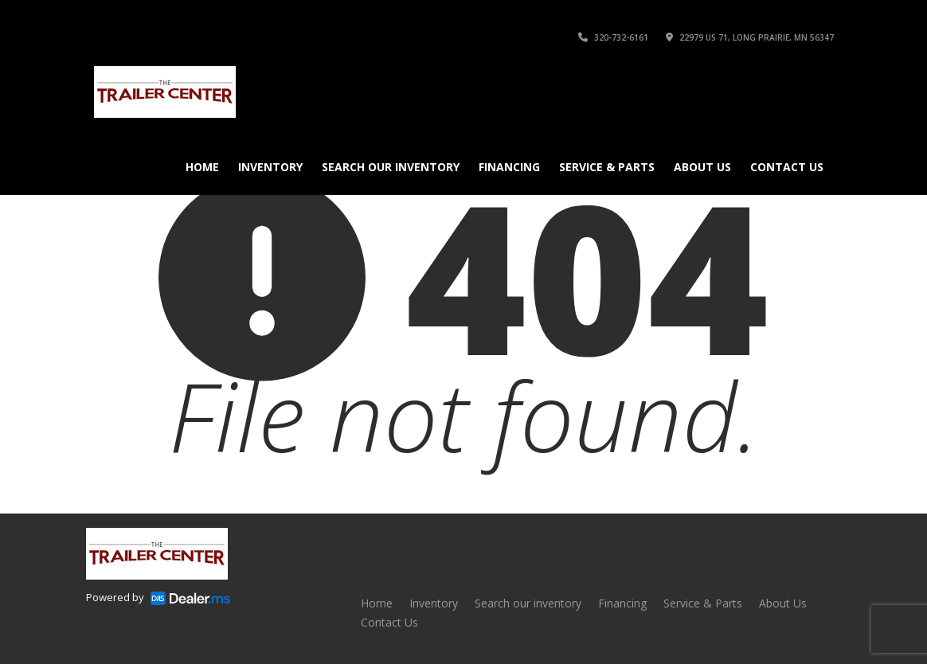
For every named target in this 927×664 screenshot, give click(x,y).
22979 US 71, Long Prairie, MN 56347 (750, 37)
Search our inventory (391, 166)
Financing (509, 166)
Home (202, 166)
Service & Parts (607, 166)
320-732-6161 (613, 37)
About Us (702, 166)
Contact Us (786, 166)
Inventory (270, 166)
